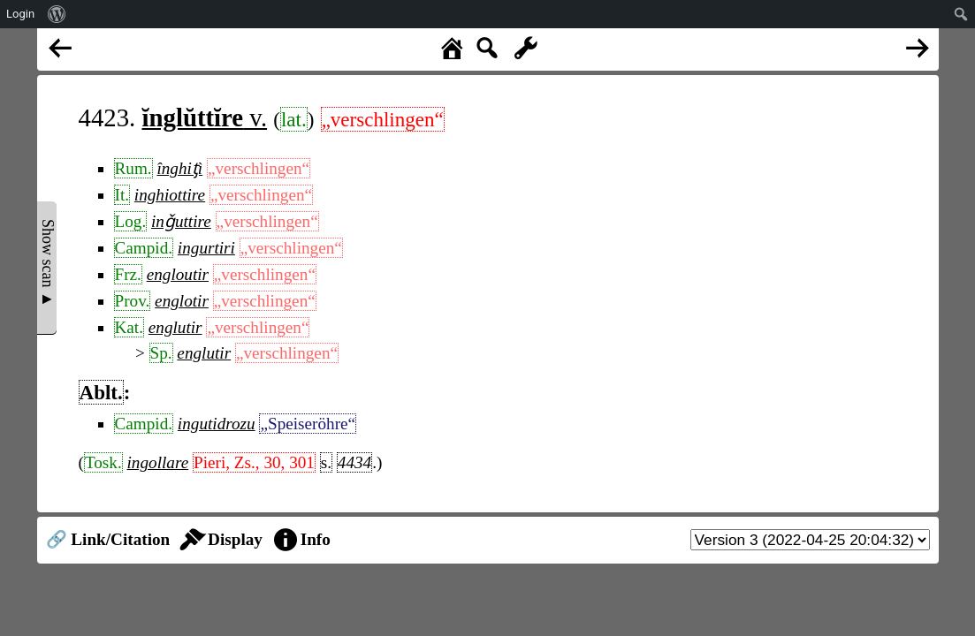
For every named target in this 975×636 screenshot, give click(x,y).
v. (205, 117)
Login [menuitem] (20, 13)
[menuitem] (57, 14)
